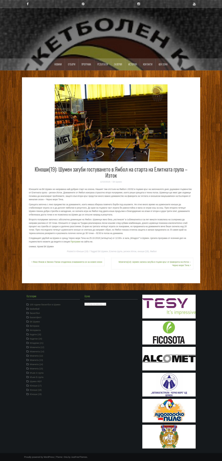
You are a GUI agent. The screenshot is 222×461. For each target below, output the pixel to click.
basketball (34, 309)
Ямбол (153, 251)
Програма (86, 64)
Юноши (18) (36, 390)
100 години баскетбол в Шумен (45, 304)
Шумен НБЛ (36, 381)
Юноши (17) (36, 385)
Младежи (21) (36, 343)
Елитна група (115, 251)
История (132, 64)
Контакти (147, 64)
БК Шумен (117, 182)
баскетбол (35, 313)
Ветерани (34, 326)
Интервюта (35, 330)
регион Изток (130, 251)
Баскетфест (36, 317)
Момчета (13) (36, 360)
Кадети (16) (35, 334)
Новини (58, 64)
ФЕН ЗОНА (163, 64)
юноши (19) (143, 251)
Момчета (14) (36, 364)
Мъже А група (37, 373)
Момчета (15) (36, 368)
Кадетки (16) (36, 339)
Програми (75, 241)
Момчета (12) (36, 356)
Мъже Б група (37, 377)
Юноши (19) (82, 251)
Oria (66, 457)
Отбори (71, 64)
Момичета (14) (37, 351)
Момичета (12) (37, 347)
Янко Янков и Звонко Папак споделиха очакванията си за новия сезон (67, 262)
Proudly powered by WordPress (39, 457)
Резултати (102, 64)
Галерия (118, 64)
